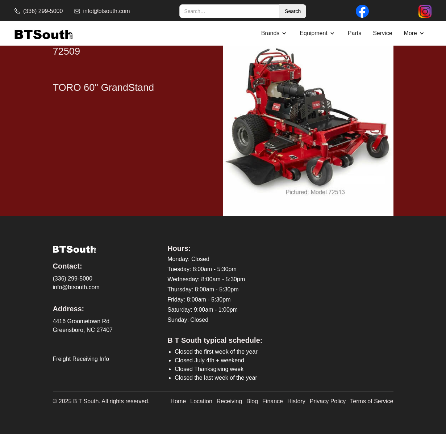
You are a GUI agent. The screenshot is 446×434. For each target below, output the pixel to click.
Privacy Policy (328, 401)
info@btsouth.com (76, 287)
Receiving (229, 401)
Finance (272, 401)
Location (201, 401)
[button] (274, 33)
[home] (43, 33)
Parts (354, 33)
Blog (252, 401)
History (296, 401)
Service (382, 33)
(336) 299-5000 (72, 278)
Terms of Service (371, 401)
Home (178, 401)
